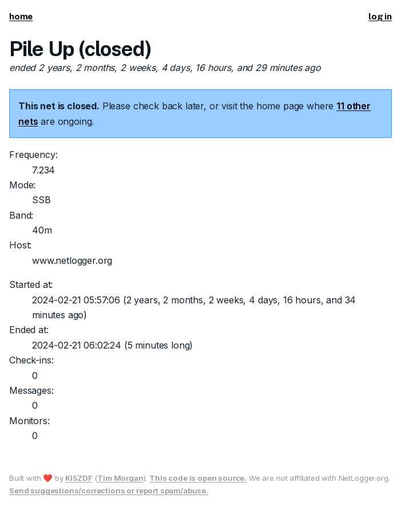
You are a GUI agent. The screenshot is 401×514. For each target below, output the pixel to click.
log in (380, 16)
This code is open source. (198, 478)
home (21, 16)
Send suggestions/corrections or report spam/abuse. (108, 490)
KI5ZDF (78, 478)
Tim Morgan (120, 478)
